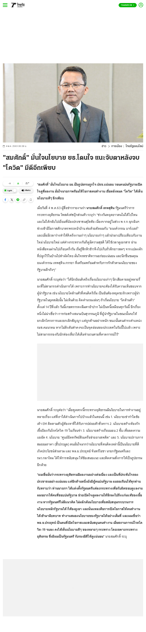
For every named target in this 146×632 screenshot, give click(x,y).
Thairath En (127, 5)
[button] (5, 199)
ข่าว (104, 146)
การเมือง (116, 146)
